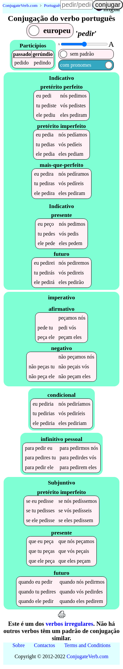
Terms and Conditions (87, 647)
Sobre (18, 647)
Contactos (44, 647)
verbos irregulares (69, 625)
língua (111, 8)
